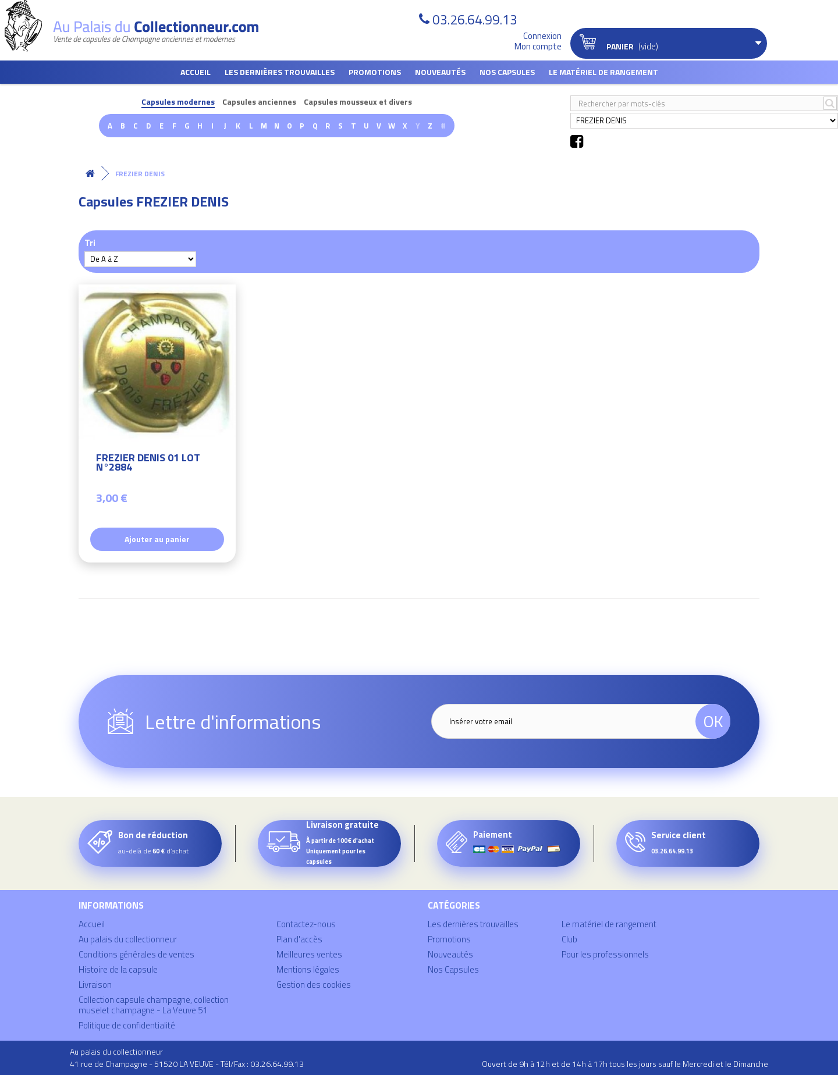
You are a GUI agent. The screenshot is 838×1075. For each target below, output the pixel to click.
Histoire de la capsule (118, 969)
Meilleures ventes (309, 954)
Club (569, 939)
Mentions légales (307, 969)
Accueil (195, 72)
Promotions (375, 72)
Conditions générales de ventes (136, 954)
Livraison (95, 984)
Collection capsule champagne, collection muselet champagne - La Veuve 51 (154, 1005)
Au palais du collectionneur (128, 939)
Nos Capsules (507, 72)
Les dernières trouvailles (280, 72)
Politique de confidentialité (127, 1025)
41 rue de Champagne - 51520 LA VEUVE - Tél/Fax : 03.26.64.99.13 (187, 1064)
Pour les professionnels (605, 954)
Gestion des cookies (313, 984)
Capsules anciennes (259, 102)
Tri (89, 242)
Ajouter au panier (157, 539)
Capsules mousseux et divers (358, 102)
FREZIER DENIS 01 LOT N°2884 (148, 464)
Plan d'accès (299, 939)
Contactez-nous (306, 924)
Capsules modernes (178, 102)
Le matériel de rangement (603, 72)
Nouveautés (440, 72)
